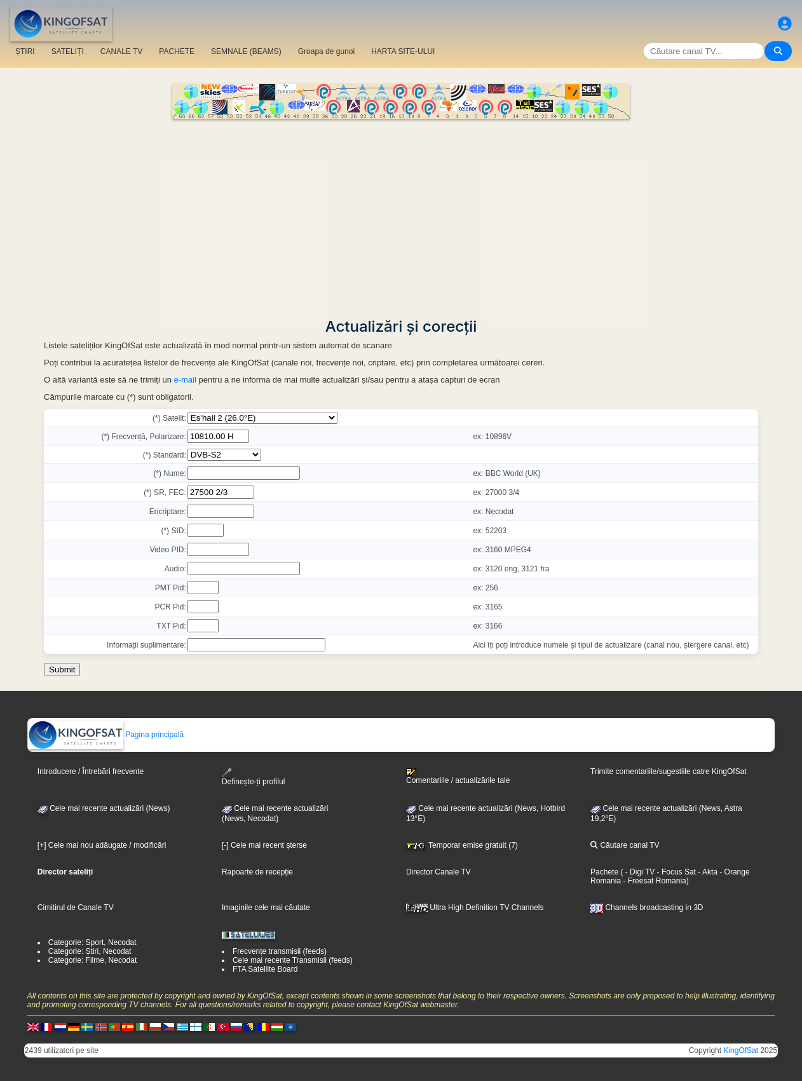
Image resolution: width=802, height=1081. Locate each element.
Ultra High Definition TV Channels (475, 907)
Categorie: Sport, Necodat (92, 942)
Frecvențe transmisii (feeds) (280, 951)
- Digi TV (640, 871)
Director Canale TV (438, 871)
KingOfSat (740, 1050)
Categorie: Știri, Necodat (90, 951)
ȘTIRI (25, 51)
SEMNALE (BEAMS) (246, 51)
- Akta (706, 871)
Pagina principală (106, 734)
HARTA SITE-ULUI (403, 51)
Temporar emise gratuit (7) (462, 845)
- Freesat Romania (653, 880)
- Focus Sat (675, 871)
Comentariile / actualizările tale (458, 776)
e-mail (184, 379)
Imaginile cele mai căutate (266, 907)
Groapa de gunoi (326, 51)
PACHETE (176, 51)
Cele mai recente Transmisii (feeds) (293, 960)
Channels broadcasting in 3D (646, 907)
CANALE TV (121, 51)
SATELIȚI (67, 51)
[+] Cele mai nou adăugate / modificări (101, 845)
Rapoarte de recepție (257, 871)
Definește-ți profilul (253, 777)
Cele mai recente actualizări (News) (103, 808)
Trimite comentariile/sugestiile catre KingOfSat (668, 771)
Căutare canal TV (625, 845)
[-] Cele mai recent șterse (264, 845)
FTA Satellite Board (265, 969)
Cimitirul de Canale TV (75, 907)
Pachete (604, 871)
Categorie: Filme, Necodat (92, 960)
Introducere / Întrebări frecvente (90, 771)
